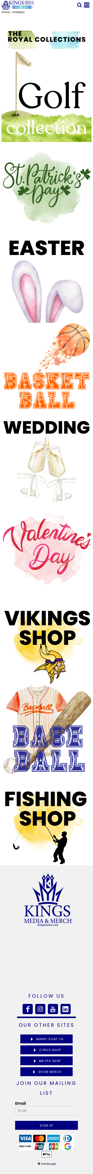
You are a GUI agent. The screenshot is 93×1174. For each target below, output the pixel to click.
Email (20, 1103)
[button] (79, 4)
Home (5, 12)
